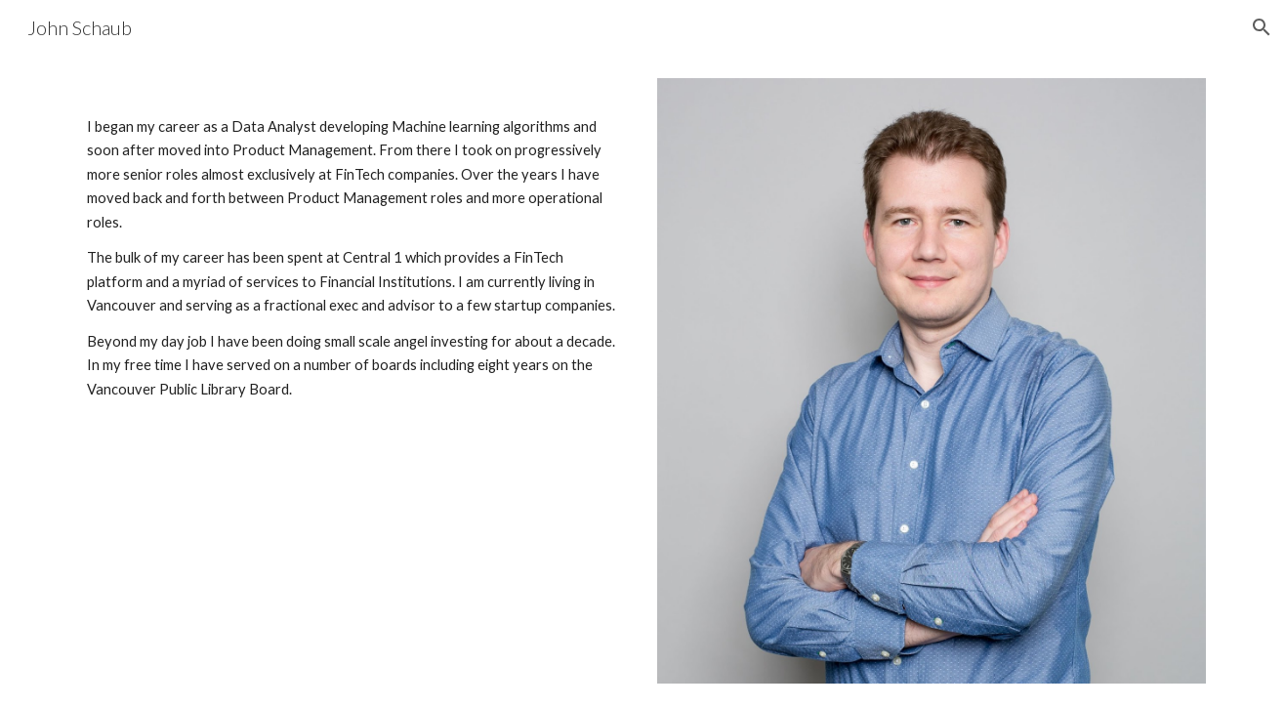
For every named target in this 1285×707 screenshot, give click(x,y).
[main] (353, 252)
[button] (1261, 27)
